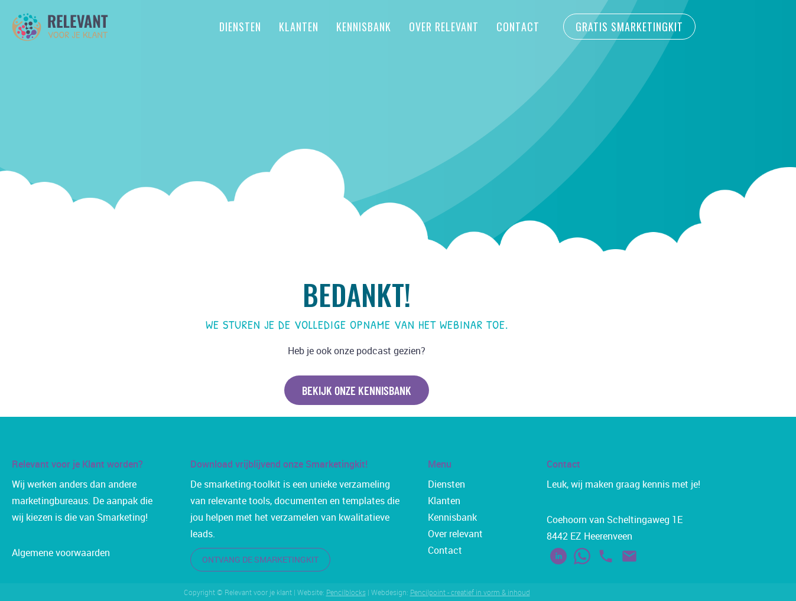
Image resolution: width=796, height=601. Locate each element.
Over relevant (455, 533)
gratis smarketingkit (629, 26)
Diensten (240, 26)
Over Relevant (444, 26)
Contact (518, 26)
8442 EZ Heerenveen (589, 536)
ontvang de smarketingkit (260, 559)
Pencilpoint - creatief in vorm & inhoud (470, 592)
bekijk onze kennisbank (356, 390)
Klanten (299, 26)
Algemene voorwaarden (61, 552)
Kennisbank (363, 26)
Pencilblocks (346, 592)
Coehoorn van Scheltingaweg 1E (615, 519)
